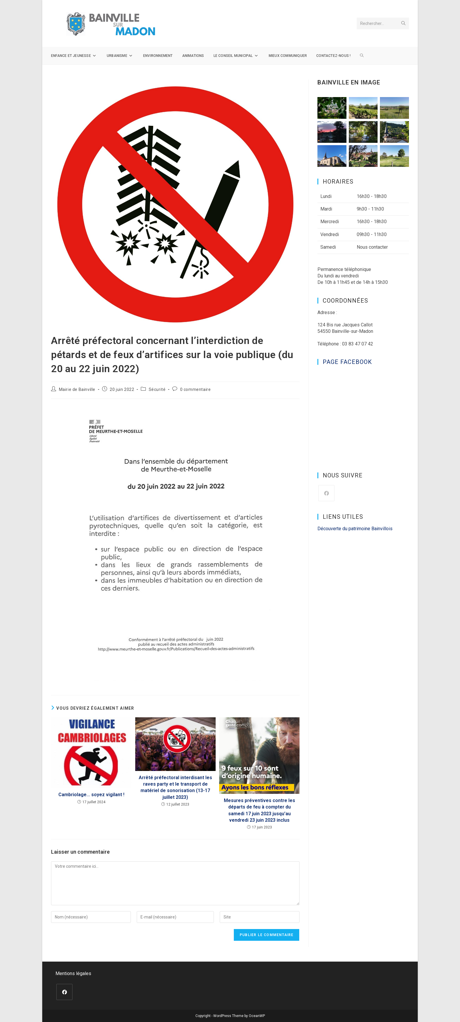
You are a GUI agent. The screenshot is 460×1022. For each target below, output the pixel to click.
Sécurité (157, 389)
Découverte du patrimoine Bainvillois (355, 528)
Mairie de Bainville (77, 389)
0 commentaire (195, 389)
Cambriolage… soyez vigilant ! (91, 794)
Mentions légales (73, 973)
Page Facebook (347, 361)
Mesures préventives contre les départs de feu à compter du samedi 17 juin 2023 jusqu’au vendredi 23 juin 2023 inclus (259, 810)
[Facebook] (326, 493)
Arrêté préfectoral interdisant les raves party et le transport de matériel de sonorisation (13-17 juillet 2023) (175, 787)
